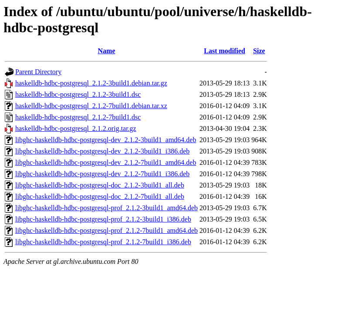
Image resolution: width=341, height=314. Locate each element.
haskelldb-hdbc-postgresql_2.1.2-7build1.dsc (78, 117)
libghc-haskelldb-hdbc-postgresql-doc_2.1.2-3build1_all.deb (99, 185)
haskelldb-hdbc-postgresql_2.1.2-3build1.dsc (78, 94)
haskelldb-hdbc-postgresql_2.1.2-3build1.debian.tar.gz (91, 83)
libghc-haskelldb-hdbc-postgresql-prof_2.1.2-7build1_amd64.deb (106, 230)
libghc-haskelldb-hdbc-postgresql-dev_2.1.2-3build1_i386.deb (102, 151)
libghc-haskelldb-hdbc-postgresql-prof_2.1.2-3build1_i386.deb (103, 219)
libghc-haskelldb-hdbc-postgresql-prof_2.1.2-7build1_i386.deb (103, 242)
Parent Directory (38, 71)
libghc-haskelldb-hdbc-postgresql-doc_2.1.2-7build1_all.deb (99, 196)
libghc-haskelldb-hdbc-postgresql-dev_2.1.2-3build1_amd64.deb (105, 139)
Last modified (224, 51)
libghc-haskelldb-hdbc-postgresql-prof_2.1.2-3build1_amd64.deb (106, 208)
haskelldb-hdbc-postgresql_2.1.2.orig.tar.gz (75, 128)
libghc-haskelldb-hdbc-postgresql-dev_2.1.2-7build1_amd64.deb (105, 162)
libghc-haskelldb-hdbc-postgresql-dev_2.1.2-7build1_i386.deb (102, 173)
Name (106, 51)
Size (259, 51)
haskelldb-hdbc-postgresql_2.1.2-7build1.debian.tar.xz (91, 105)
